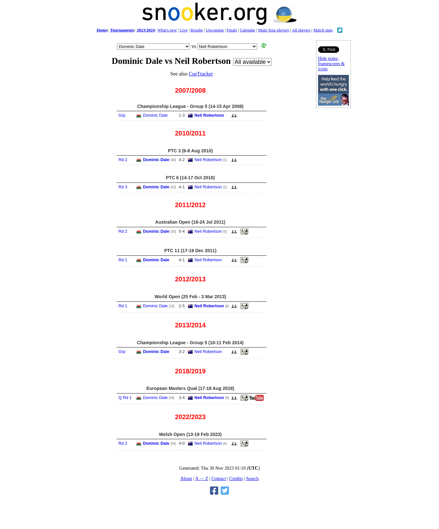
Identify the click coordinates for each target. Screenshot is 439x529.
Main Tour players (273, 30)
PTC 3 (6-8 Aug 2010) (190, 150)
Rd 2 (122, 159)
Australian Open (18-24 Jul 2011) (190, 222)
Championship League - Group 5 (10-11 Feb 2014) (190, 342)
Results (197, 30)
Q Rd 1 (125, 397)
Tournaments (122, 30)
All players (301, 30)
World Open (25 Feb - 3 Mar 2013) (190, 296)
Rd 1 (122, 259)
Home (102, 30)
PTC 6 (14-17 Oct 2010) (190, 177)
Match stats (323, 30)
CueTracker (201, 73)
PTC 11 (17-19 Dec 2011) (190, 250)
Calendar (247, 30)
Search (252, 478)
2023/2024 (146, 30)
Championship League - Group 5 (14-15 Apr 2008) (190, 106)
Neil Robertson (209, 115)
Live (184, 30)
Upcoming (215, 30)
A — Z (201, 478)
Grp (121, 115)
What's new (167, 30)
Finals (232, 30)
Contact (218, 478)
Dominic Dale (155, 115)
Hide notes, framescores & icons (331, 63)
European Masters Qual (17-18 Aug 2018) (190, 388)
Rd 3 (122, 186)
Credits (236, 478)
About (186, 478)
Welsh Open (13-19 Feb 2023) (190, 434)
